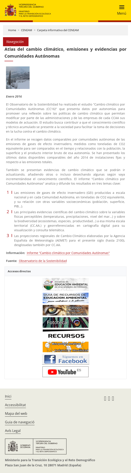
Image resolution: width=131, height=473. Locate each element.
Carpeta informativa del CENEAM (58, 30)
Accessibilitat (15, 405)
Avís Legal (13, 430)
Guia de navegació (20, 422)
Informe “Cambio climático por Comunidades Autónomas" (68, 253)
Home (12, 30)
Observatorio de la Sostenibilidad (43, 261)
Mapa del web (16, 413)
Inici (8, 396)
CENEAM (26, 30)
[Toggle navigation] (120, 10)
